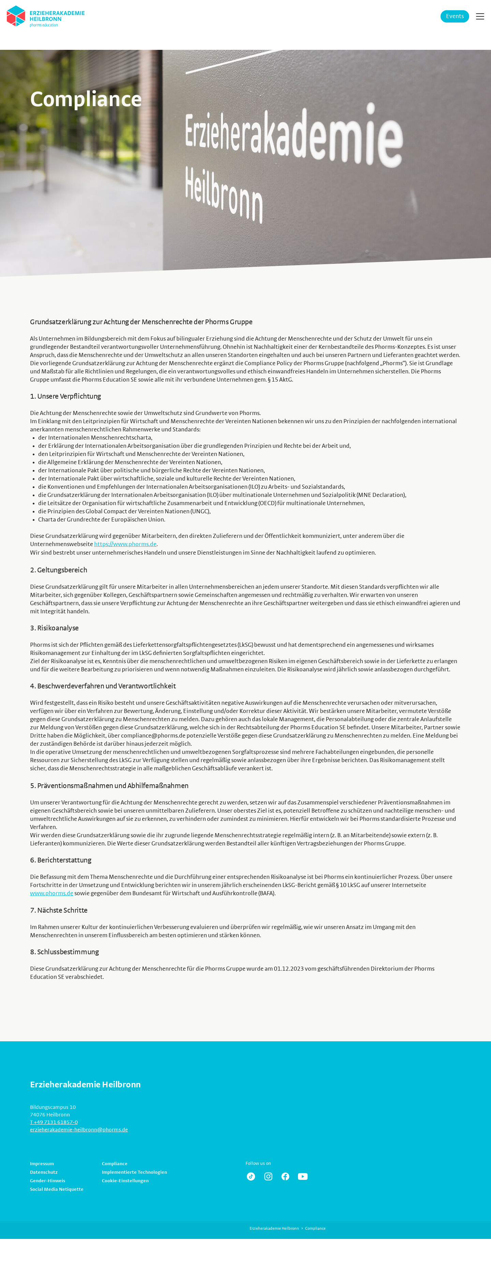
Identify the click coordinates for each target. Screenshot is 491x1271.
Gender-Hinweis (47, 1180)
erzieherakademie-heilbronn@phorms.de (79, 1129)
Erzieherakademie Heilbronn (274, 1228)
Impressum (42, 1163)
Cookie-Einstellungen (125, 1180)
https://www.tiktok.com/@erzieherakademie (251, 1175)
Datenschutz (44, 1171)
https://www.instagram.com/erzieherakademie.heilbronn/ (268, 1175)
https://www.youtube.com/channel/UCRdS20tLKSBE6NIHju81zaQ (302, 1175)
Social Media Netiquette (57, 1188)
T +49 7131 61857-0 (54, 1121)
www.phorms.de (51, 893)
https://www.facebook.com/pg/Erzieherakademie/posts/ (285, 1175)
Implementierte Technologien (134, 1171)
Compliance (115, 1163)
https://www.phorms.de (125, 544)
